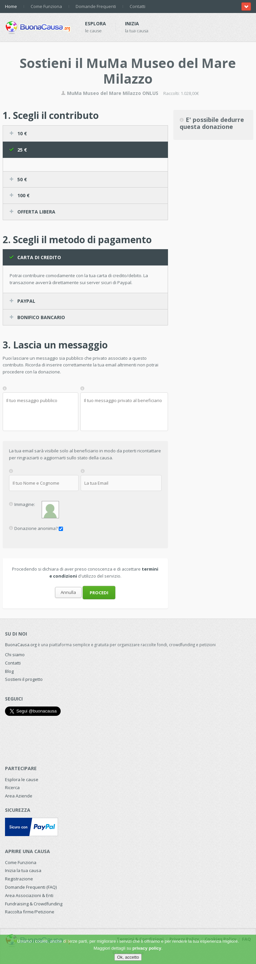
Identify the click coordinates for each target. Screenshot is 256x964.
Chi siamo (15, 655)
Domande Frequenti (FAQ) (31, 887)
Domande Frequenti (96, 6)
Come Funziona (46, 6)
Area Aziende (18, 796)
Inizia (132, 23)
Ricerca (12, 787)
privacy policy (146, 948)
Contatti (137, 6)
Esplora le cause (21, 779)
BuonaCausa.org (21, 644)
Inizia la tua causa (23, 870)
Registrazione (19, 879)
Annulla (68, 592)
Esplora (95, 23)
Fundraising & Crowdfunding (33, 904)
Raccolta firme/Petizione (29, 912)
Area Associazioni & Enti (29, 895)
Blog (9, 671)
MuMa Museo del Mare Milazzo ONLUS (109, 93)
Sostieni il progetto (24, 679)
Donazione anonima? (36, 528)
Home (11, 6)
